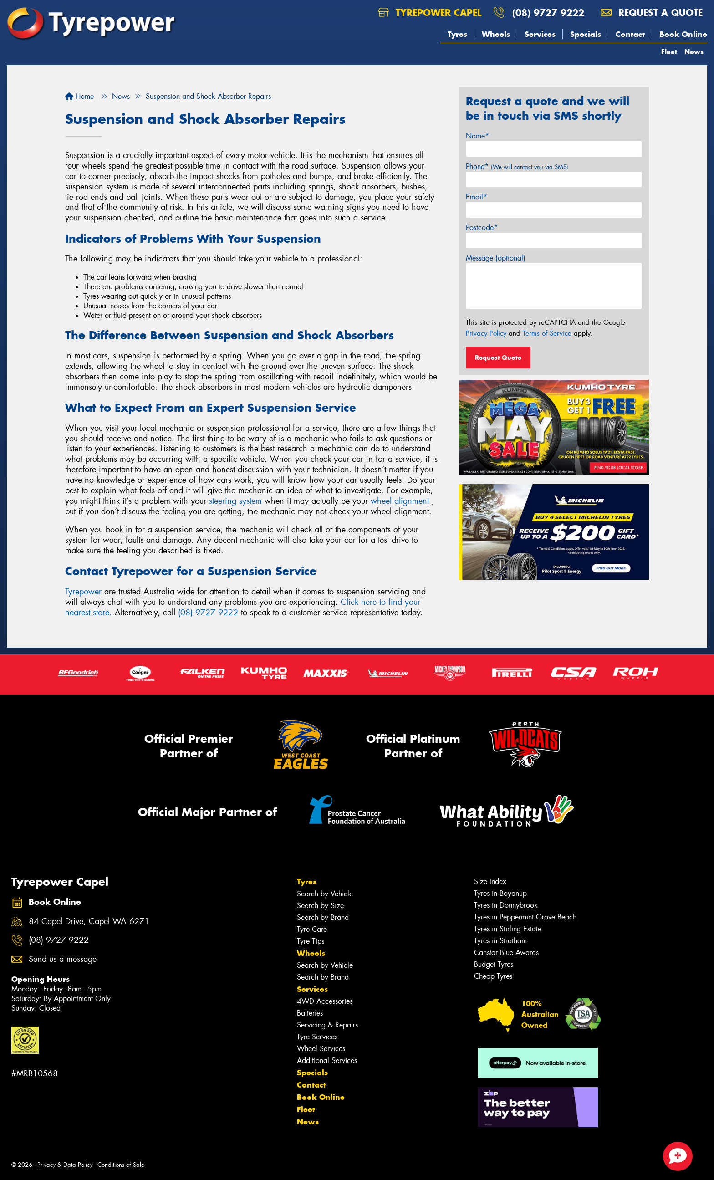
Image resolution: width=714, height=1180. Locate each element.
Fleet (669, 51)
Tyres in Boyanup (500, 893)
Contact (630, 34)
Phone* (517, 166)
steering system (235, 500)
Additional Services (327, 1060)
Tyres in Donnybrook (506, 905)
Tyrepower (84, 591)
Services (540, 34)
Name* (477, 136)
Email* (476, 197)
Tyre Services (317, 1037)
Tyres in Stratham (500, 940)
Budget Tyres (493, 964)
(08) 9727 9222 (548, 12)
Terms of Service (547, 333)
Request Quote (498, 357)
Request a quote (652, 12)
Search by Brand (323, 917)
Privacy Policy (486, 333)
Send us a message (63, 959)
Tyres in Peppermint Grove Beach (525, 917)
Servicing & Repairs (327, 1025)
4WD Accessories (324, 1001)
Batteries (310, 1013)
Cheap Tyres (493, 976)
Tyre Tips (310, 941)
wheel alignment (400, 500)
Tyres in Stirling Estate (507, 929)
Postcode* (482, 227)
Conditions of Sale (120, 1165)
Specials (585, 34)
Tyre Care (312, 929)
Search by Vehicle (325, 894)
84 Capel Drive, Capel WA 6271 (89, 921)
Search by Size (320, 905)
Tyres (457, 34)
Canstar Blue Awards (506, 952)
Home (79, 96)
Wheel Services (321, 1048)
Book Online (683, 34)
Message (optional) (495, 258)
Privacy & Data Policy (64, 1165)
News (694, 51)
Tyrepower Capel (429, 12)
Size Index (490, 881)
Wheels (496, 34)
